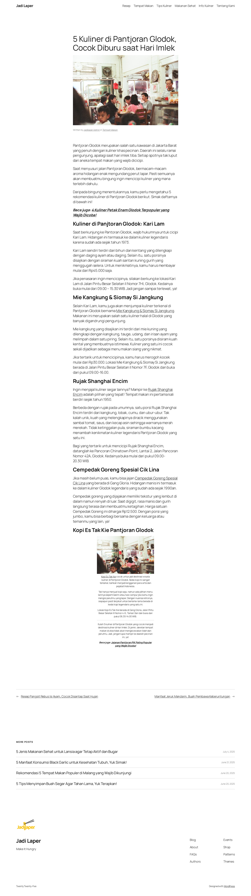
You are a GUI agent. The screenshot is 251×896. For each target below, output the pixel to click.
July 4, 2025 (229, 751)
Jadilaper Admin (92, 129)
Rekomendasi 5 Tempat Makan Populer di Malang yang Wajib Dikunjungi (73, 773)
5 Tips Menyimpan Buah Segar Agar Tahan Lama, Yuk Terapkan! (66, 784)
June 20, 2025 (228, 773)
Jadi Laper (24, 5)
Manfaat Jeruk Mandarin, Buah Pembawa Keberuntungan (192, 696)
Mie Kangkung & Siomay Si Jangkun (144, 310)
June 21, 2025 (228, 762)
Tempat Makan (110, 129)
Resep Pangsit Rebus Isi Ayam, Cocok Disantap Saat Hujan (59, 696)
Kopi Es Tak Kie (108, 576)
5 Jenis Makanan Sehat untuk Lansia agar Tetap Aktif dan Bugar (67, 752)
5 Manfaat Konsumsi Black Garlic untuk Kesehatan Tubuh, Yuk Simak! (71, 762)
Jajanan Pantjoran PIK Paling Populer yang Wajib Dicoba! (131, 644)
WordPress (229, 886)
